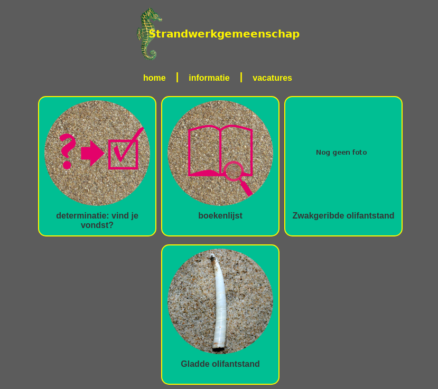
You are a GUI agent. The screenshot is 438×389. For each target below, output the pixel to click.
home (154, 77)
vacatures (272, 77)
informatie (209, 77)
